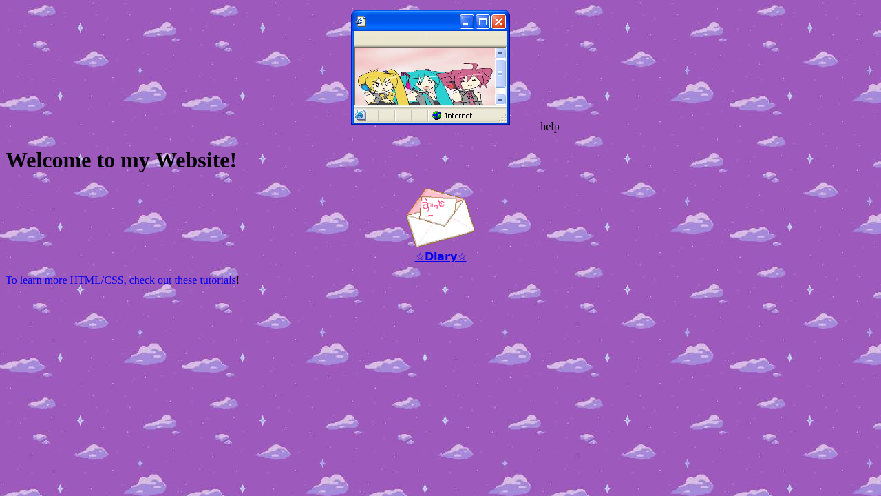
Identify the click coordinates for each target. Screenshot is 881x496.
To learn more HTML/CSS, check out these (103, 280)
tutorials (217, 280)
